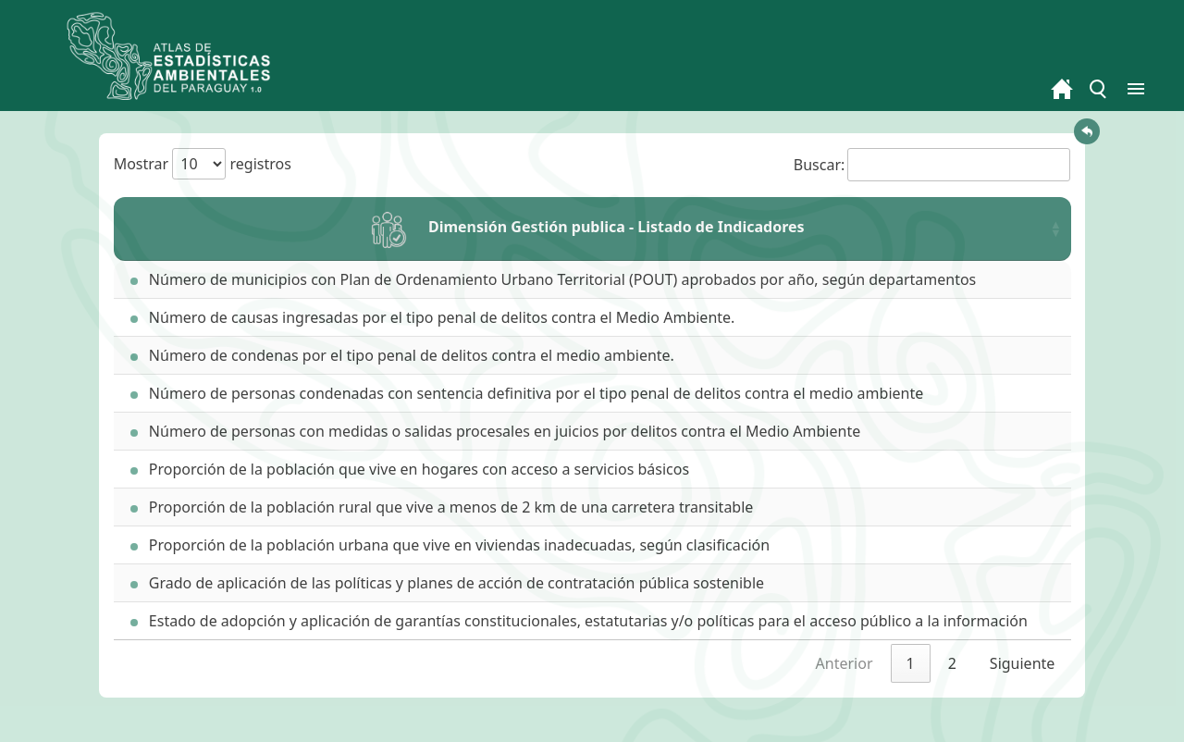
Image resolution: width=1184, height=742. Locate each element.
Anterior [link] (844, 663)
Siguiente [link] (1022, 663)
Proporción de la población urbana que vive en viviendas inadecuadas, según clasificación (450, 545)
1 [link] (910, 663)
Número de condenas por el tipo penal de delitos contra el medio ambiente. (402, 355)
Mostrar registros (202, 164)
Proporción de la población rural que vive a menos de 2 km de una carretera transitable (442, 507)
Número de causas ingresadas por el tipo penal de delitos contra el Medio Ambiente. (432, 317)
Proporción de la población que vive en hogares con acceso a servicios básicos (409, 469)
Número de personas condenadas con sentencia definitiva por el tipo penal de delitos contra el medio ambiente (527, 393)
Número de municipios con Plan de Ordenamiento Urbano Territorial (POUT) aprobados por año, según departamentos (553, 279)
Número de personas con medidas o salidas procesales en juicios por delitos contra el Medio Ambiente (495, 431)
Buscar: (932, 165)
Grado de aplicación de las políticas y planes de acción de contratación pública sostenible (447, 583)
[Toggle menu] (1099, 89)
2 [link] (952, 663)
